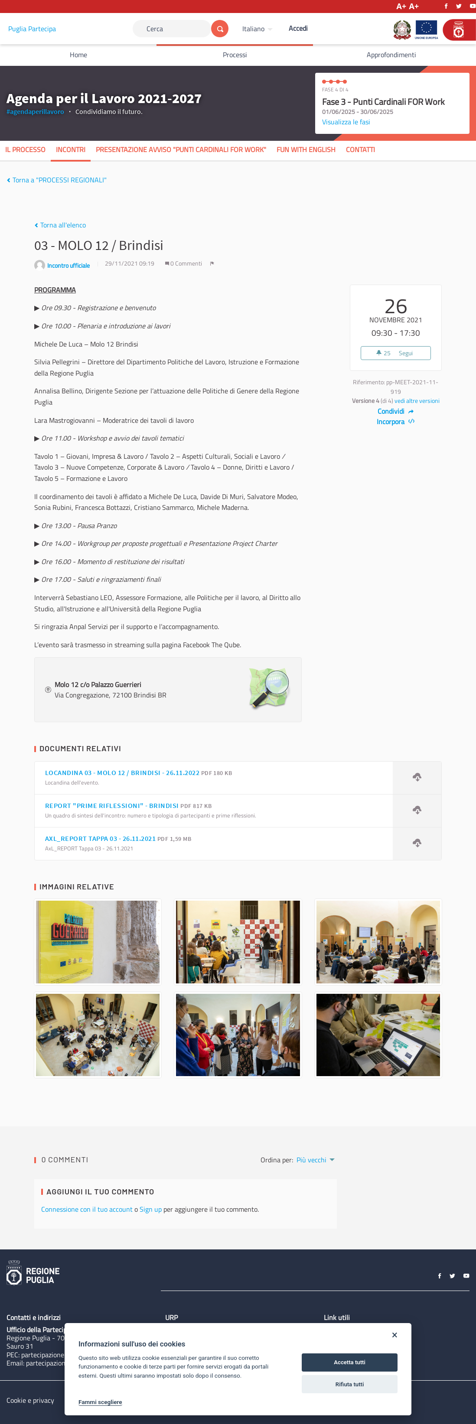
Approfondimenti (391, 54)
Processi (235, 54)
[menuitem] (258, 28)
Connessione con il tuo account (87, 1209)
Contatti (360, 149)
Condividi (396, 411)
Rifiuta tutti (350, 1384)
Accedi (298, 28)
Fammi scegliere (100, 1401)
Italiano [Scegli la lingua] (253, 28)
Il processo (25, 149)
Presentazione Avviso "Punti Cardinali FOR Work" (181, 149)
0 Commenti (184, 263)
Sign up (151, 1209)
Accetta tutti (349, 1362)
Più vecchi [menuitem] (311, 1159)
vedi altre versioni (417, 400)
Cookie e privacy (30, 1400)
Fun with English (306, 149)
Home (78, 54)
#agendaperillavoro (35, 111)
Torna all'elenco (60, 225)
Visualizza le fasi (346, 122)
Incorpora (395, 421)
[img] (8, 180)
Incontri (70, 149)
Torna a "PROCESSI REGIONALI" (57, 180)
